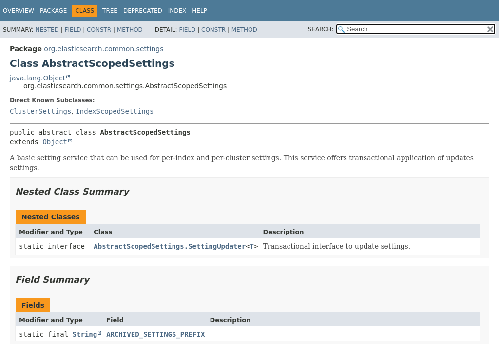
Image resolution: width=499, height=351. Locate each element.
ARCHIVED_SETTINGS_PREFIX (155, 334)
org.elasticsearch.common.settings (103, 49)
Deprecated (142, 10)
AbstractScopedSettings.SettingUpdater (170, 246)
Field (72, 29)
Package (53, 10)
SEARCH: (321, 29)
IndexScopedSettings (115, 111)
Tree (109, 10)
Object (54, 142)
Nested (46, 29)
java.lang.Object (37, 78)
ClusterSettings (40, 111)
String (85, 334)
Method (130, 29)
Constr (99, 29)
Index (177, 10)
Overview (18, 10)
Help (199, 10)
